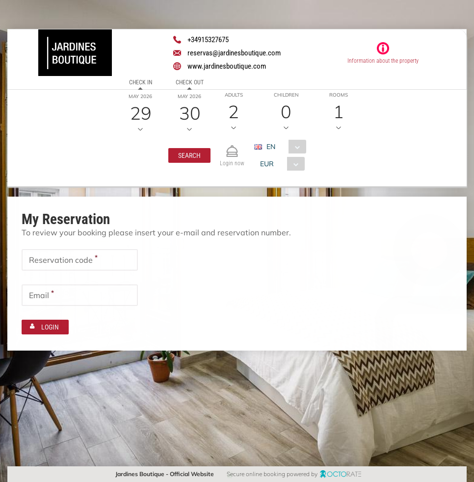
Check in (140, 82)
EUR (267, 163)
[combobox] (284, 146)
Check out (189, 82)
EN (270, 146)
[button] (189, 155)
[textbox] (80, 259)
